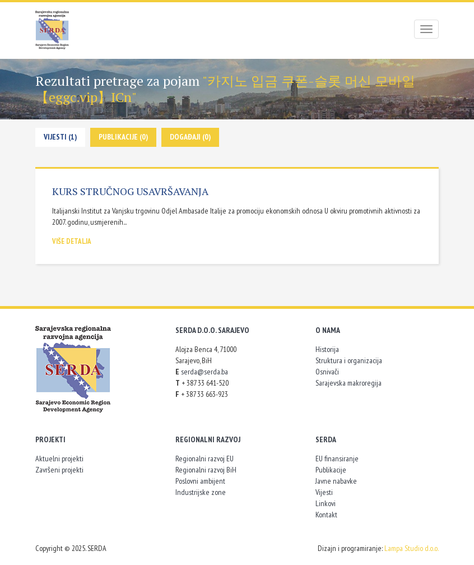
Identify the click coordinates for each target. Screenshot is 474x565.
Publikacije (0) (123, 137)
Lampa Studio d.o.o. (411, 548)
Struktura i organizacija (348, 360)
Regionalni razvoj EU (204, 458)
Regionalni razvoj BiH (205, 470)
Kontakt (326, 515)
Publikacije (330, 470)
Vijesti (324, 492)
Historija (327, 349)
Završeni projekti (59, 470)
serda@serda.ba (204, 372)
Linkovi (325, 503)
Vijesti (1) (60, 137)
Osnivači (327, 372)
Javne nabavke (336, 481)
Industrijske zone (200, 492)
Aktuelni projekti (59, 458)
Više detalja (71, 241)
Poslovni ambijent (200, 481)
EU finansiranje (337, 458)
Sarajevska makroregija (348, 383)
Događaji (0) (190, 137)
